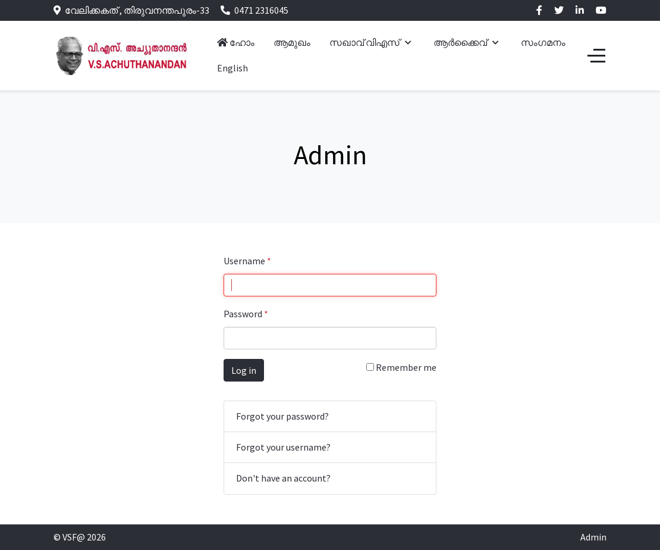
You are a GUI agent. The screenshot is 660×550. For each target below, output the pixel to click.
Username (247, 261)
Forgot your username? (283, 447)
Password (246, 314)
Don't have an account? (283, 478)
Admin (593, 537)
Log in (243, 370)
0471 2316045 (261, 10)
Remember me (401, 367)
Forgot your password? (282, 416)
